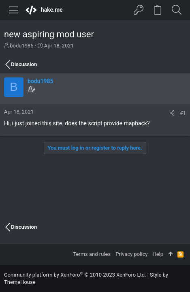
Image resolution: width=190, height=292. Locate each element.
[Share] (172, 113)
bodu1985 (21, 46)
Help (157, 254)
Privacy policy (131, 254)
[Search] (176, 10)
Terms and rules (92, 254)
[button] (13, 10)
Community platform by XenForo (75, 275)
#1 (183, 113)
